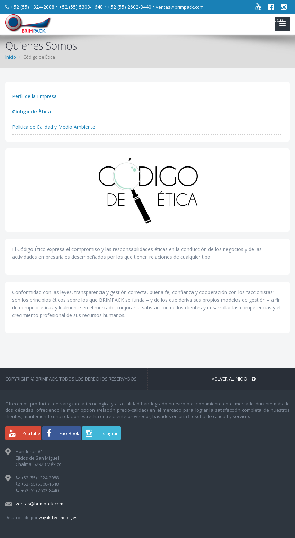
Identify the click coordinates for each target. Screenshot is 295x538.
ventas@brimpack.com (180, 7)
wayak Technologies (58, 517)
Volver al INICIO (234, 379)
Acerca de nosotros (235, 20)
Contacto (272, 20)
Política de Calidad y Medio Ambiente (53, 126)
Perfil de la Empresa (34, 96)
